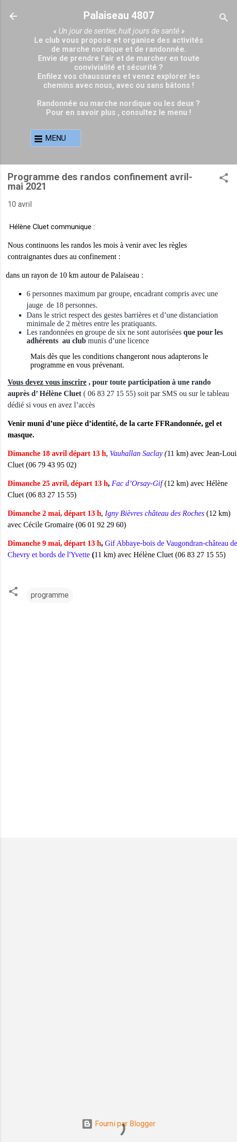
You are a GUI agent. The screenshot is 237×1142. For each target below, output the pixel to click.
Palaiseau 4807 (118, 15)
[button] (223, 179)
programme (50, 595)
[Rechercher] (223, 19)
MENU (55, 138)
